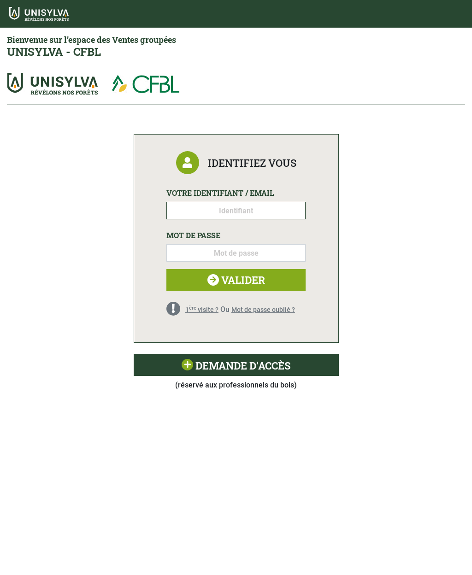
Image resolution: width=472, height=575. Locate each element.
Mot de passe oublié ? (263, 309)
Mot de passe (193, 235)
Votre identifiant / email (220, 193)
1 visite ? (201, 309)
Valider (236, 280)
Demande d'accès (236, 365)
